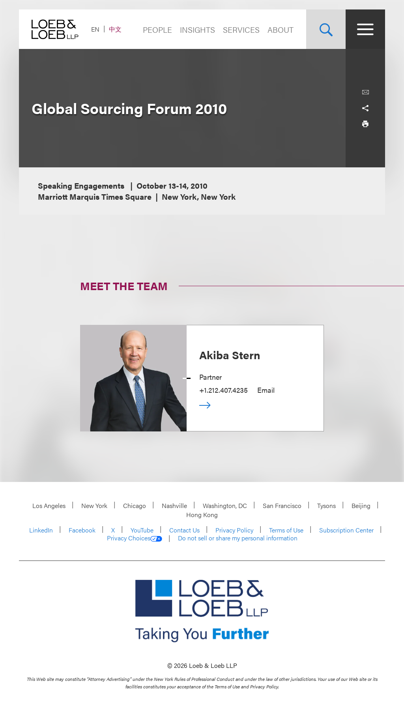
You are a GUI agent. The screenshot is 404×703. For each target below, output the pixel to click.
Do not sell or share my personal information (237, 538)
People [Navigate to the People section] (157, 29)
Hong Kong (202, 514)
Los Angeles (48, 505)
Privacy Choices (134, 538)
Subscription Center (346, 529)
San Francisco (282, 505)
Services (241, 29)
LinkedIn (41, 529)
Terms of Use (286, 529)
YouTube (142, 529)
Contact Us (184, 529)
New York (94, 505)
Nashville (174, 505)
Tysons (326, 505)
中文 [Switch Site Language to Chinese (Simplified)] (115, 29)
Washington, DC (225, 505)
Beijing (361, 505)
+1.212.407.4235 (223, 390)
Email (266, 390)
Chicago (134, 505)
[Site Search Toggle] (326, 29)
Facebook (82, 529)
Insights (197, 29)
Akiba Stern (229, 354)
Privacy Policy (234, 529)
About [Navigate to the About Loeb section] (280, 29)
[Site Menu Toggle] (365, 29)
